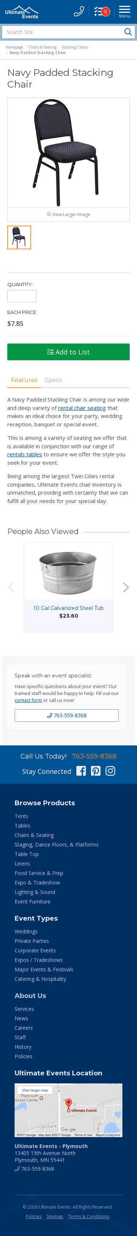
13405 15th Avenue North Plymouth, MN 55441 (51, 1153)
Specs (53, 380)
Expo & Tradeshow (37, 882)
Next (126, 587)
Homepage (14, 47)
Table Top (27, 854)
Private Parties (32, 940)
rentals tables (24, 454)
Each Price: (22, 312)
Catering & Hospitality (40, 978)
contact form (28, 700)
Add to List (68, 352)
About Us (30, 996)
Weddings (26, 931)
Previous (11, 587)
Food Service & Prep (39, 873)
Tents (21, 816)
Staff (20, 1037)
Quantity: (20, 284)
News (21, 1018)
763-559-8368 (67, 715)
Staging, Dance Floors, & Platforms (57, 844)
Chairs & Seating (42, 47)
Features (24, 380)
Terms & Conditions (88, 1216)
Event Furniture (32, 901)
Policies (24, 1056)
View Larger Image (68, 214)
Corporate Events (35, 950)
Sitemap (54, 1216)
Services (24, 1008)
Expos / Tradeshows (39, 959)
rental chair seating (82, 407)
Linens (22, 863)
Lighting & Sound (35, 891)
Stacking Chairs (74, 47)
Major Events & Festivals (44, 969)
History (23, 1046)
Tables (22, 825)
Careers (24, 1027)
